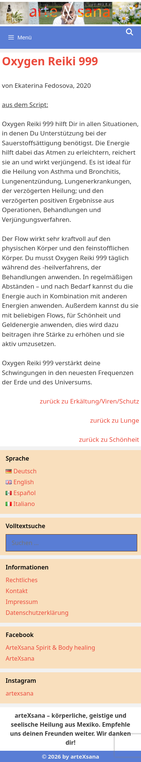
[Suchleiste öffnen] (129, 32)
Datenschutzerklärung (37, 612)
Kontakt (17, 591)
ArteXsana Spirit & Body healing (50, 647)
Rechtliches (22, 580)
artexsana (19, 693)
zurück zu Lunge (114, 420)
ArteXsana (20, 658)
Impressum (22, 602)
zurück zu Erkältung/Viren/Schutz (89, 401)
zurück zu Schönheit (109, 439)
